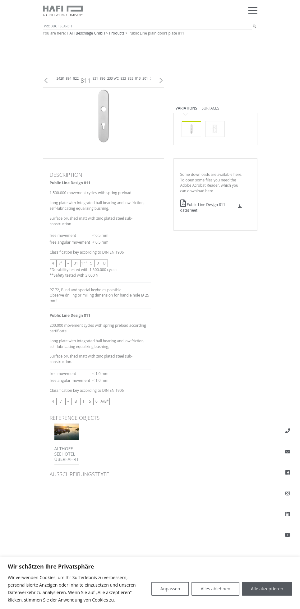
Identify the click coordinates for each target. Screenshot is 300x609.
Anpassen (170, 589)
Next (161, 80)
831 (95, 78)
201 (145, 78)
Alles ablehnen (215, 589)
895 (102, 78)
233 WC (113, 78)
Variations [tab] (186, 107)
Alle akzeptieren (267, 589)
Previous (46, 80)
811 (86, 80)
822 (76, 78)
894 (69, 78)
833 (123, 78)
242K (60, 78)
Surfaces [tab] (210, 107)
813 (138, 78)
